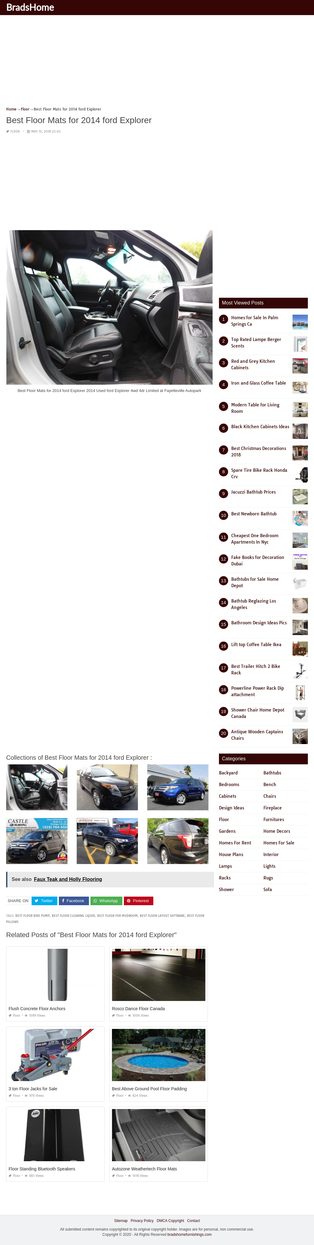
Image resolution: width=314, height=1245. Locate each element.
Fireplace (272, 808)
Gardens (227, 831)
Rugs (268, 878)
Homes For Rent (235, 843)
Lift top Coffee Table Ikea (256, 644)
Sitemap (121, 1221)
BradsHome (30, 7)
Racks (225, 878)
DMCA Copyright (170, 1221)
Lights (269, 866)
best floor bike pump (32, 916)
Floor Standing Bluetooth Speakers (42, 1168)
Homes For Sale (278, 843)
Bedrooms (229, 784)
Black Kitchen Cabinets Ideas (260, 426)
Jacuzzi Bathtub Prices (253, 492)
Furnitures (273, 819)
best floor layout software (162, 916)
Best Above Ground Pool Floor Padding (149, 1088)
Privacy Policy (142, 1221)
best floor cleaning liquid (73, 916)
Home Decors (276, 831)
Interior (271, 854)
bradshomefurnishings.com (189, 1234)
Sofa (267, 889)
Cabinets (227, 796)
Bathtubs (272, 773)
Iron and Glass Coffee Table (258, 383)
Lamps (225, 866)
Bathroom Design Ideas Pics (259, 623)
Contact (193, 1221)
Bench (269, 784)
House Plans (231, 854)
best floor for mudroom (117, 916)
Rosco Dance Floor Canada (138, 1008)
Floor (15, 132)
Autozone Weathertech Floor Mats (144, 1168)
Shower (226, 889)
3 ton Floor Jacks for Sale (33, 1088)
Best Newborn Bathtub (254, 514)
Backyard (228, 773)
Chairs (269, 796)
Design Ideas (231, 808)
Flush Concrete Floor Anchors (37, 1008)
